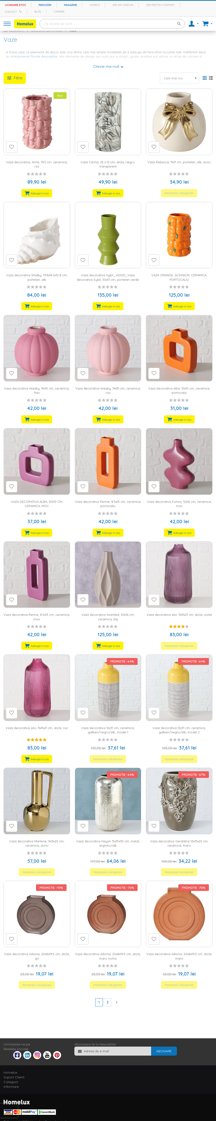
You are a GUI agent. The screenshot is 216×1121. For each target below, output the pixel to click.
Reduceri (45, 5)
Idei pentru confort (160, 5)
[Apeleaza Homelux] (21, 11)
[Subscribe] (164, 1051)
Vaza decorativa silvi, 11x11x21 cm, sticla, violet (179, 615)
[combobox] (112, 23)
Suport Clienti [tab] (14, 1077)
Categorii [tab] (11, 1082)
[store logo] (25, 23)
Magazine (70, 5)
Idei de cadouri (123, 5)
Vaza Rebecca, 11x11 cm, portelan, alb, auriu (179, 162)
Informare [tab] (11, 1087)
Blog (37, 11)
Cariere (59, 11)
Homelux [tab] (10, 1072)
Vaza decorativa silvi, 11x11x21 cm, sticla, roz (37, 728)
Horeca (95, 5)
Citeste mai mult (106, 66)
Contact (11, 12)
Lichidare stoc (15, 5)
